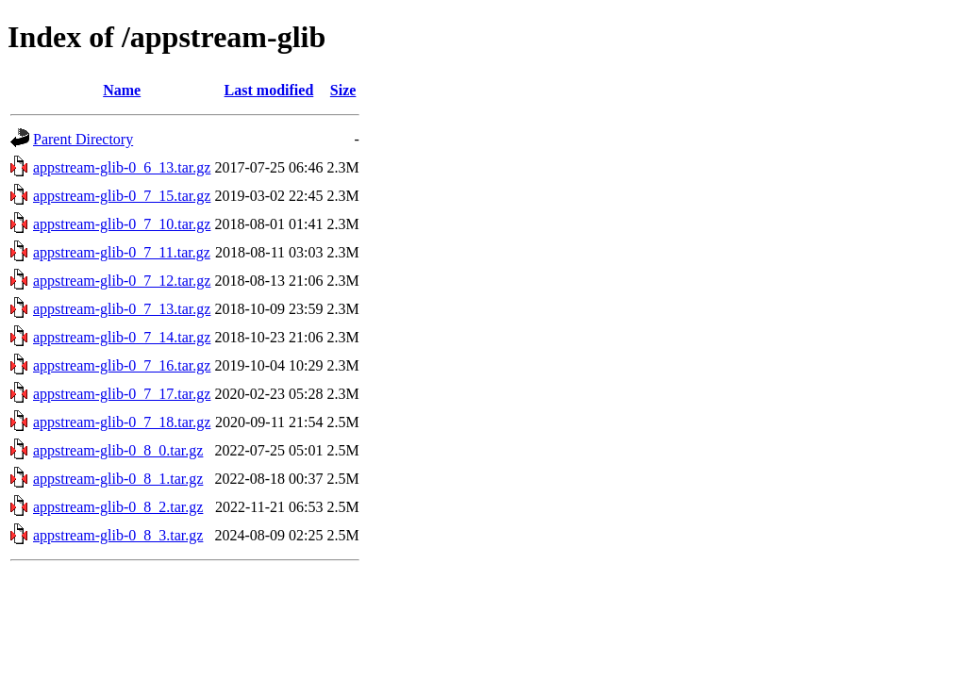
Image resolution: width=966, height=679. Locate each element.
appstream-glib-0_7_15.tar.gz (121, 196)
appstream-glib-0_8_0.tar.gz (118, 450)
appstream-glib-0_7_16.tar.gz (121, 365)
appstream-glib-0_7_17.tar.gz (121, 394)
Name (122, 90)
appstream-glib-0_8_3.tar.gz (118, 535)
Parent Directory (83, 139)
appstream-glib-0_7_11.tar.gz (121, 252)
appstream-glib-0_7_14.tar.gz (121, 337)
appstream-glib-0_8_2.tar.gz (118, 507)
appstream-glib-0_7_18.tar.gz (121, 422)
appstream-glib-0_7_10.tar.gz (121, 224)
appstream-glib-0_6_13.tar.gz (121, 167)
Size (343, 90)
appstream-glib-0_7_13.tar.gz (121, 309)
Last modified (269, 90)
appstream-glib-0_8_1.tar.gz (118, 479)
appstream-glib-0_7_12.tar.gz (121, 281)
